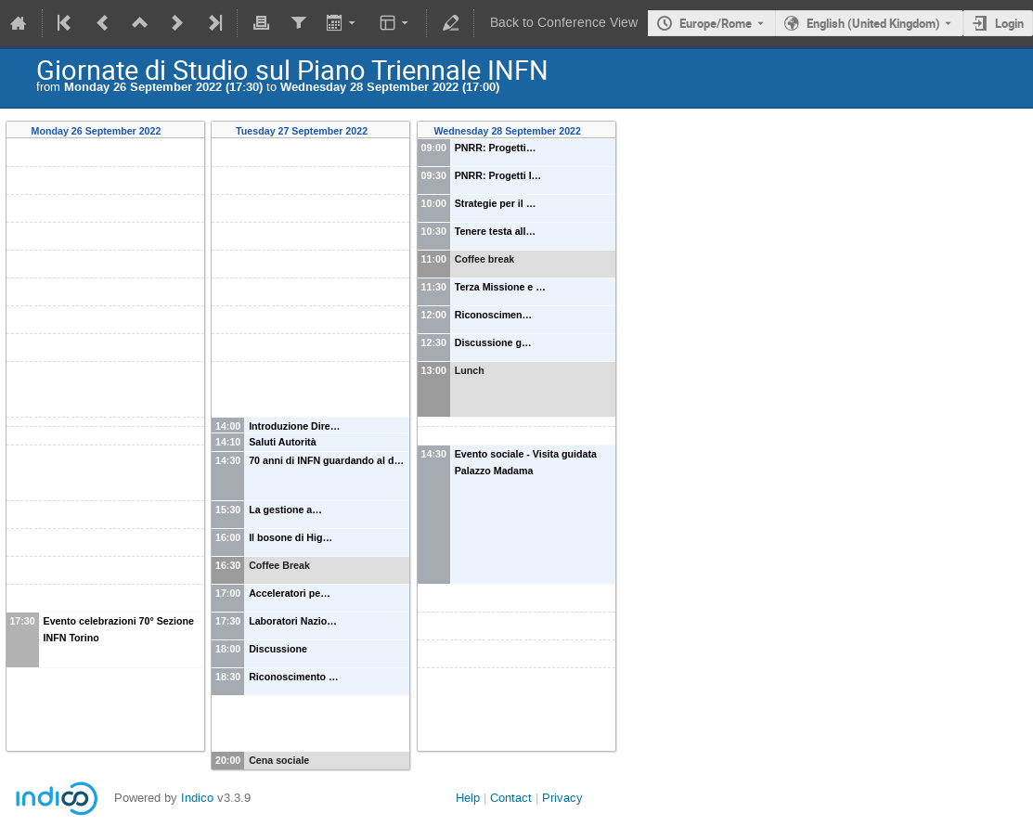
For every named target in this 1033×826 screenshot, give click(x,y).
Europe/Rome (715, 23)
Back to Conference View (564, 23)
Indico (197, 798)
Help (468, 798)
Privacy (562, 798)
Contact (511, 798)
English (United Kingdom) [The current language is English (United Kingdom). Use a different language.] (873, 23)
